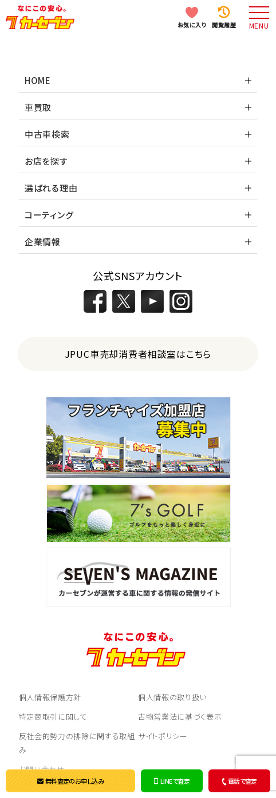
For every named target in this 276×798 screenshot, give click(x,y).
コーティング (49, 215)
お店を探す (46, 161)
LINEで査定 (172, 781)
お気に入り (192, 25)
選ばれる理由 (51, 188)
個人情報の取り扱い (172, 697)
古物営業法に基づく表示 (180, 716)
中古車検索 (47, 134)
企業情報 (43, 242)
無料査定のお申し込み (70, 780)
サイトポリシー (163, 736)
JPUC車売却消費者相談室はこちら (138, 354)
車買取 (38, 107)
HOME (38, 80)
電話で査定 (238, 781)
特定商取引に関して (53, 716)
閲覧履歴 (224, 25)
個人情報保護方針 (50, 697)
